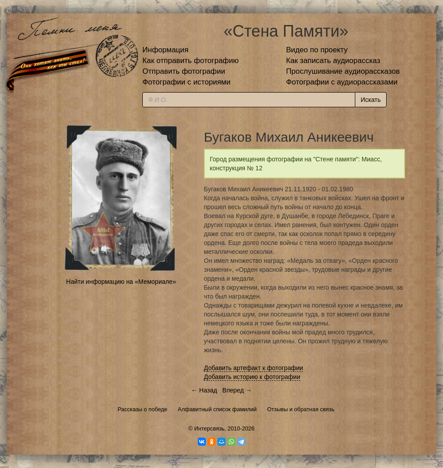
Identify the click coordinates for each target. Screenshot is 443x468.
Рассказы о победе (142, 409)
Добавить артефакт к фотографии (253, 367)
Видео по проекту (317, 50)
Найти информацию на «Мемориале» (121, 281)
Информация (165, 50)
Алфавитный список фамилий (217, 409)
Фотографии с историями (186, 82)
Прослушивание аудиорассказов (343, 71)
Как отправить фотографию (190, 60)
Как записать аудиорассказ (333, 60)
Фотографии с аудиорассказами (341, 82)
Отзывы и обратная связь (300, 409)
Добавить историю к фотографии (252, 376)
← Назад (204, 390)
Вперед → (237, 390)
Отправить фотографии (183, 71)
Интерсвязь (209, 429)
